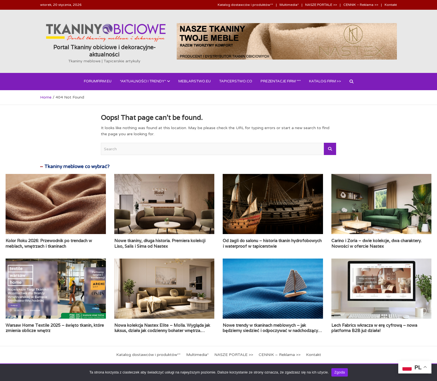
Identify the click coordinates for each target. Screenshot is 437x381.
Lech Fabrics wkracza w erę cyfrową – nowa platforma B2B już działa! (374, 328)
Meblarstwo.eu (194, 81)
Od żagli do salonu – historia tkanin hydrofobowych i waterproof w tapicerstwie (272, 243)
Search (330, 149)
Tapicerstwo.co (235, 81)
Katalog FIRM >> (325, 81)
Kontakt (391, 5)
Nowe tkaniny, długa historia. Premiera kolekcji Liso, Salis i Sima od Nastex (159, 243)
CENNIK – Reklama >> (360, 5)
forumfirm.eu (97, 81)
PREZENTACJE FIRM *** (281, 81)
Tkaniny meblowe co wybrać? (77, 166)
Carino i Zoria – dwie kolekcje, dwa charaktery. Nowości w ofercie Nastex (376, 243)
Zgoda (339, 372)
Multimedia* (289, 5)
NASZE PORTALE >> (321, 5)
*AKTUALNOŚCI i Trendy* (143, 81)
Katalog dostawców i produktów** (245, 5)
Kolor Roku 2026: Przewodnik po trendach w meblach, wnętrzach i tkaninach (49, 243)
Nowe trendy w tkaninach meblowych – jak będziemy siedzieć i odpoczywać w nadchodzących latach (272, 331)
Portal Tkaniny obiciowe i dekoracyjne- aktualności (104, 51)
